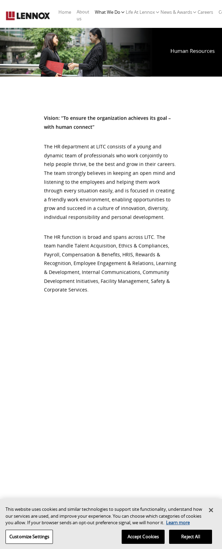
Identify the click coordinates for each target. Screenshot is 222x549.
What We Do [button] (107, 12)
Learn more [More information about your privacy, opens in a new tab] (178, 524)
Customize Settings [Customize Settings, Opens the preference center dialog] (29, 538)
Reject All (190, 538)
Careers (205, 12)
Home (66, 12)
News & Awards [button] (176, 12)
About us (83, 15)
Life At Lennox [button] (140, 12)
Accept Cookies (143, 538)
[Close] (211, 511)
